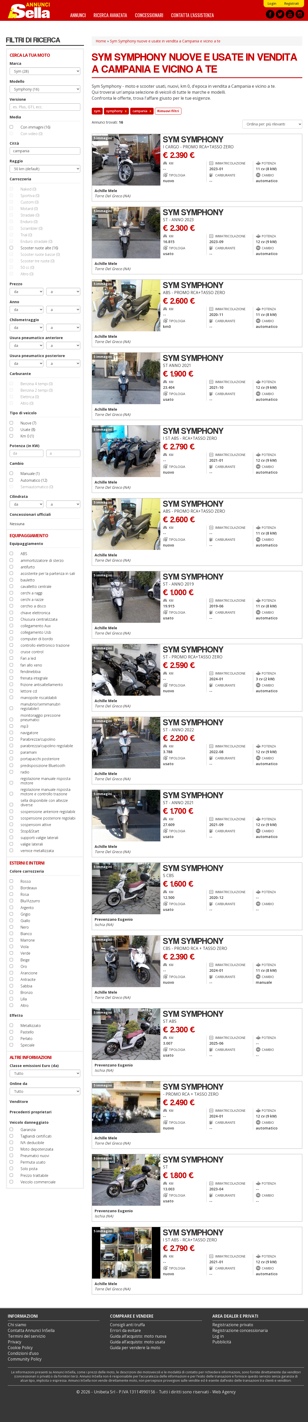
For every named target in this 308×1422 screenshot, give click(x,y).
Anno (14, 301)
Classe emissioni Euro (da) (34, 1065)
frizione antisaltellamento (42, 684)
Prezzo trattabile (34, 1175)
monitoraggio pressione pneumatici (41, 717)
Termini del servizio (26, 1336)
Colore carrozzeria (27, 871)
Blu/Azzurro (30, 900)
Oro (24, 966)
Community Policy (25, 1359)
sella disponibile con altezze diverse (44, 802)
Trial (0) (26, 234)
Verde (25, 953)
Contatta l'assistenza (192, 14)
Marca (15, 63)
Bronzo (27, 992)
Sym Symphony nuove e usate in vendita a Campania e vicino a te (165, 41)
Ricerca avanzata (110, 14)
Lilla (24, 998)
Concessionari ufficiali (30, 514)
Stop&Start (30, 831)
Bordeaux (29, 887)
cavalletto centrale (36, 586)
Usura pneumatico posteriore (37, 355)
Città (14, 143)
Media (15, 117)
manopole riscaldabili (39, 697)
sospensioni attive (36, 824)
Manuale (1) (30, 473)
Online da (18, 1083)
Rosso (26, 881)
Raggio (16, 160)
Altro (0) (27, 273)
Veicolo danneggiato (29, 1122)
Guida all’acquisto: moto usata (137, 1342)
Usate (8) (28, 429)
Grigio (25, 914)
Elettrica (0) (30, 396)
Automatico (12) (34, 480)
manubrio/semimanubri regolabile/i (40, 706)
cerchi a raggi (31, 593)
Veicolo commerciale (38, 1181)
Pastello (27, 1032)
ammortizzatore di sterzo (42, 560)
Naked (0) (28, 189)
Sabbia (26, 985)
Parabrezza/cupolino (38, 739)
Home (101, 41)
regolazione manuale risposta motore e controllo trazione (45, 791)
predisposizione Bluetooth (43, 765)
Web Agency (224, 1392)
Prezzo (16, 283)
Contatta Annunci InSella (31, 1330)
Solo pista (29, 1168)
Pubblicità (221, 1342)
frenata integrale (34, 678)
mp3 (24, 726)
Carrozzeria (20, 178)
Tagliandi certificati (36, 1136)
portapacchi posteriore (40, 758)
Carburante (20, 373)
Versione (18, 99)
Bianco (26, 933)
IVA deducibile (32, 1142)
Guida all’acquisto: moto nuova (138, 1336)
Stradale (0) (30, 215)
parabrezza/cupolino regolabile (47, 745)
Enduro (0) (29, 221)
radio (25, 772)
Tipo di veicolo (23, 412)
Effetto (16, 1015)
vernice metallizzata (37, 850)
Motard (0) (29, 208)
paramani (29, 752)
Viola (25, 946)
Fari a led (28, 658)
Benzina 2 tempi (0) (37, 390)
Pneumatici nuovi (35, 1155)
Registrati (291, 3)
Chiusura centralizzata (39, 619)
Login (271, 3)
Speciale (28, 1045)
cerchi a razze (32, 599)
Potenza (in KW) (25, 445)
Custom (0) (29, 202)
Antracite (28, 979)
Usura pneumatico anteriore (36, 337)
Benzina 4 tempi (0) (37, 383)
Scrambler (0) (31, 228)
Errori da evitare (125, 1330)
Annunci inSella (32, 10)
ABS (24, 553)
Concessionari (149, 14)
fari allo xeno (31, 665)
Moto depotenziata (37, 1149)
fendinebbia (31, 671)
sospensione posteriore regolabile (49, 818)
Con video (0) (31, 133)
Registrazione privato (232, 1325)
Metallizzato (31, 1025)
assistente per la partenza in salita (49, 573)
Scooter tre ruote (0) (37, 260)
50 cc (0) (27, 267)
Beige (25, 959)
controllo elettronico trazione (45, 645)
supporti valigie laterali (39, 837)
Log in (218, 1336)
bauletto (28, 579)
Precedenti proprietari (30, 1111)
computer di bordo (37, 638)
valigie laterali (32, 844)
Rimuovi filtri (168, 111)
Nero (25, 927)
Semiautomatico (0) (37, 486)
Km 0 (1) (27, 436)
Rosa (25, 894)
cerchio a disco (33, 606)
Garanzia (28, 1129)
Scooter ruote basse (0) (40, 254)
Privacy (14, 1342)
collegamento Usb (36, 632)
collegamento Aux (36, 625)
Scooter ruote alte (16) (39, 247)
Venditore (19, 1101)
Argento (27, 907)
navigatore (29, 732)
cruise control (32, 651)
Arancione (29, 972)
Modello (17, 81)
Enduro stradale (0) (36, 241)
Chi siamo (17, 1325)
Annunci (78, 14)
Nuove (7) (28, 423)
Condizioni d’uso (23, 1353)
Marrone (28, 940)
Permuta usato (33, 1162)
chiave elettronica (35, 612)
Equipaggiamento (26, 543)
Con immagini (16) (35, 127)
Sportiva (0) (30, 195)
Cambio (17, 463)
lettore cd (29, 691)
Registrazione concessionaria (240, 1330)
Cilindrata (19, 496)
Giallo (25, 920)
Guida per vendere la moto (135, 1347)
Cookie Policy (20, 1347)
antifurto (28, 566)
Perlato (26, 1038)
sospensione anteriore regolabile (48, 811)
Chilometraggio (24, 319)
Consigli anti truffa (127, 1325)
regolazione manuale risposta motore (45, 780)
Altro (25, 1005)
